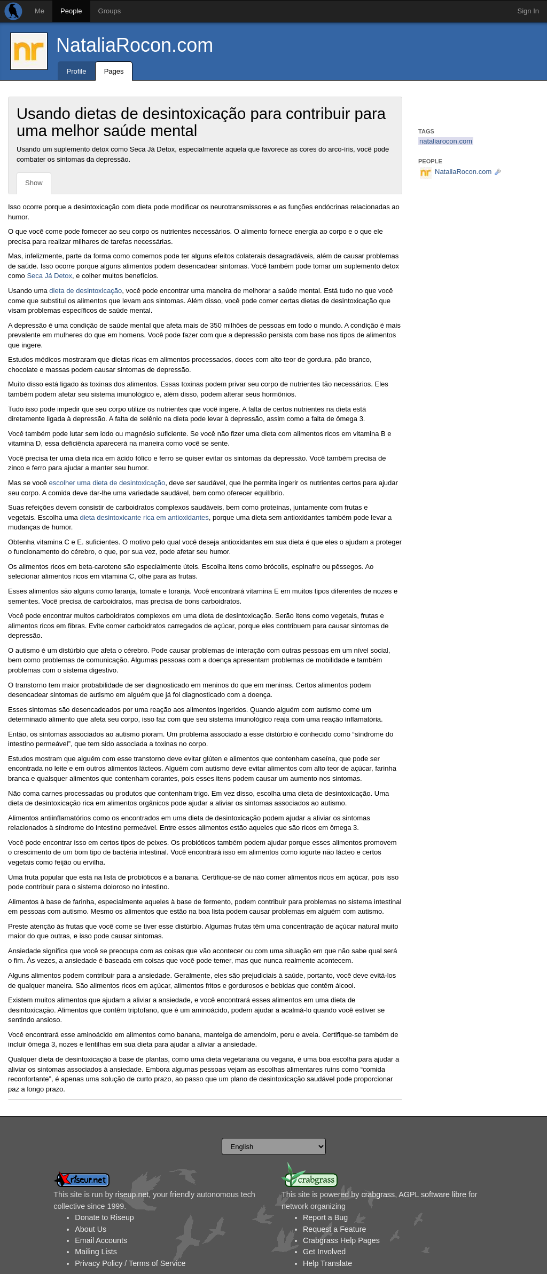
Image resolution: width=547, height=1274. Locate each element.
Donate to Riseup (104, 1217)
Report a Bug (325, 1217)
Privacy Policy (98, 1263)
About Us (90, 1229)
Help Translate (327, 1263)
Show (34, 183)
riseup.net (132, 1194)
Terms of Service (157, 1263)
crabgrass (378, 1194)
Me (39, 11)
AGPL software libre (432, 1194)
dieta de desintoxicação (85, 291)
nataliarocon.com (445, 141)
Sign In (528, 11)
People (71, 11)
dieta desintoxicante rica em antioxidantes (144, 517)
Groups (109, 11)
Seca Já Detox (49, 276)
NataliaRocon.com (134, 45)
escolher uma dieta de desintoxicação (107, 483)
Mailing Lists (96, 1251)
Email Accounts (101, 1240)
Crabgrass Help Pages (341, 1240)
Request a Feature (334, 1229)
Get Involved (324, 1251)
